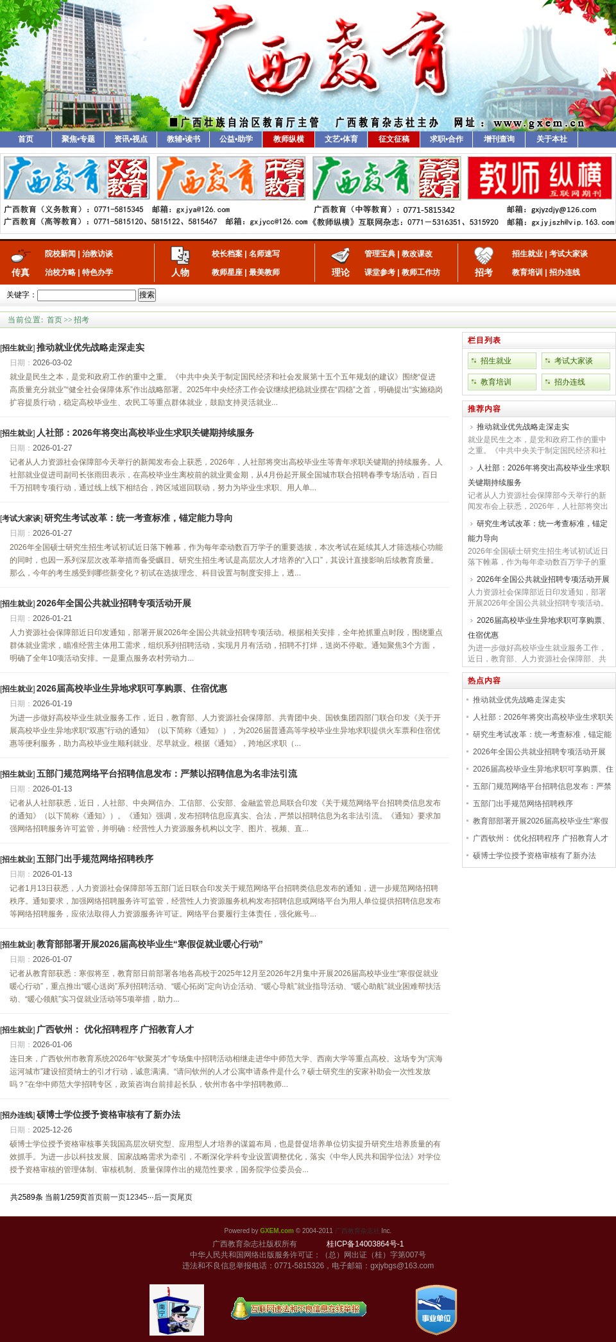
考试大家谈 (568, 253)
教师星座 (227, 272)
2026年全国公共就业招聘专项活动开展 (114, 603)
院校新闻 (60, 253)
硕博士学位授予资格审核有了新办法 (108, 1114)
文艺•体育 (341, 139)
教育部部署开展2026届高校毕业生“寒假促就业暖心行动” (150, 944)
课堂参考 (379, 272)
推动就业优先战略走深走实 (90, 347)
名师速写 (264, 253)
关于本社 (551, 139)
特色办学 (97, 272)
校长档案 (227, 253)
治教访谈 (97, 253)
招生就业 (527, 253)
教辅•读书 (183, 139)
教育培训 (527, 272)
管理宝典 (379, 253)
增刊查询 (499, 139)
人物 (180, 272)
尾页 (185, 1197)
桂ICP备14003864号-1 (365, 1243)
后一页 (165, 1197)
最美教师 (264, 272)
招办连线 (564, 272)
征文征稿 (394, 139)
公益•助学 (236, 139)
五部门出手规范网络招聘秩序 (95, 859)
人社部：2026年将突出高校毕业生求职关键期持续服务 (145, 432)
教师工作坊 (421, 272)
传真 (21, 272)
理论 (341, 272)
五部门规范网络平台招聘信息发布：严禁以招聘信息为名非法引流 (167, 773)
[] (17, 348)
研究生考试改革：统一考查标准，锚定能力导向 (138, 518)
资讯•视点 (131, 139)
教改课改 (417, 253)
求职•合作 (446, 139)
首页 (25, 139)
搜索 (147, 294)
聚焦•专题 (78, 139)
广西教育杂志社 (357, 1230)
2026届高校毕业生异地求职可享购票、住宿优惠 (132, 688)
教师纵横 (288, 139)
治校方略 (60, 272)
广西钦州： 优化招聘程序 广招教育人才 (115, 1029)
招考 (484, 272)
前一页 (114, 1197)
